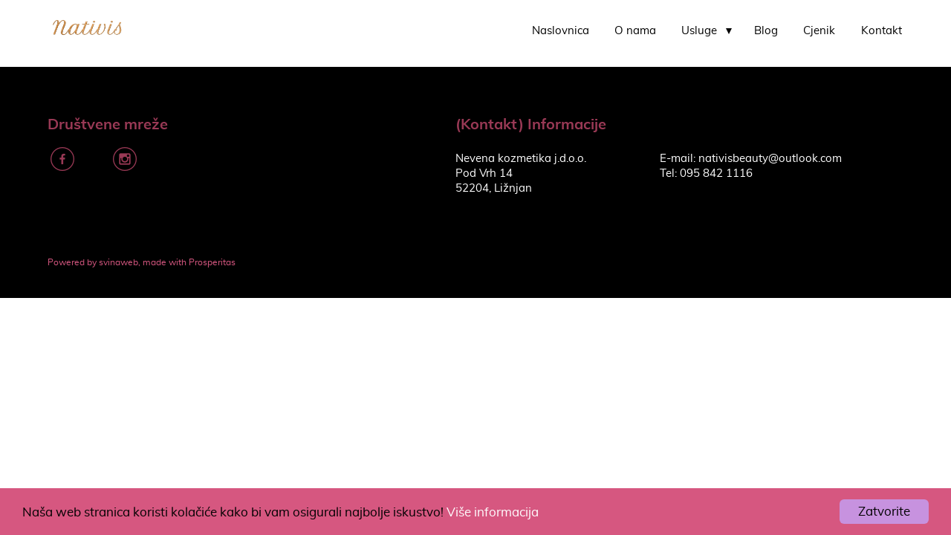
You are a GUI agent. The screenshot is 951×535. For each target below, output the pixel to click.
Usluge (699, 30)
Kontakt (881, 30)
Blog (766, 30)
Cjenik (819, 30)
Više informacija (493, 512)
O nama (635, 30)
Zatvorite (884, 511)
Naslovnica (560, 30)
